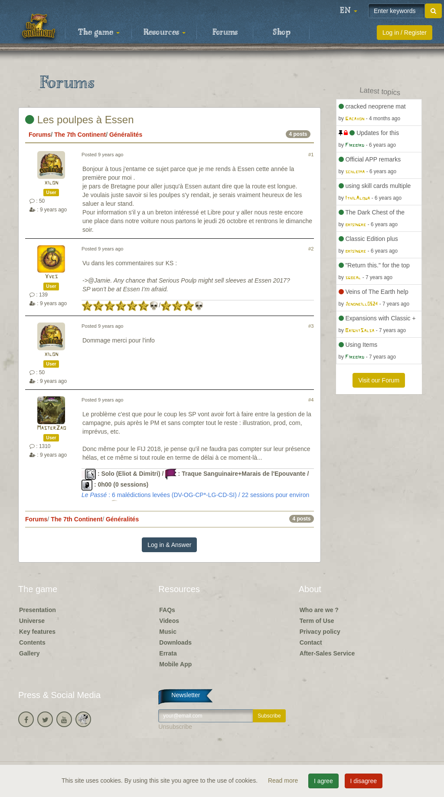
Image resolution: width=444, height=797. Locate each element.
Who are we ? (319, 609)
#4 (310, 399)
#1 (310, 154)
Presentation (37, 609)
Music (167, 631)
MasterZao (51, 428)
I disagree (363, 780)
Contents (32, 642)
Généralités (125, 134)
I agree (323, 780)
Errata (167, 653)
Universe (32, 620)
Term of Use (317, 620)
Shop (282, 32)
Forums (225, 32)
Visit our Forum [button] (378, 380)
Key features (37, 631)
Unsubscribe (175, 726)
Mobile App (175, 664)
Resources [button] (165, 32)
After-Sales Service (327, 653)
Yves (51, 276)
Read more (284, 780)
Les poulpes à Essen (79, 119)
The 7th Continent (80, 134)
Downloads (175, 642)
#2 (310, 248)
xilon (51, 183)
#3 (310, 326)
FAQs (167, 609)
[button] (349, 11)
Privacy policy (320, 631)
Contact (311, 642)
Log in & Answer (169, 544)
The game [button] (99, 32)
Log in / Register (404, 32)
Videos (169, 620)
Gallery (29, 653)
